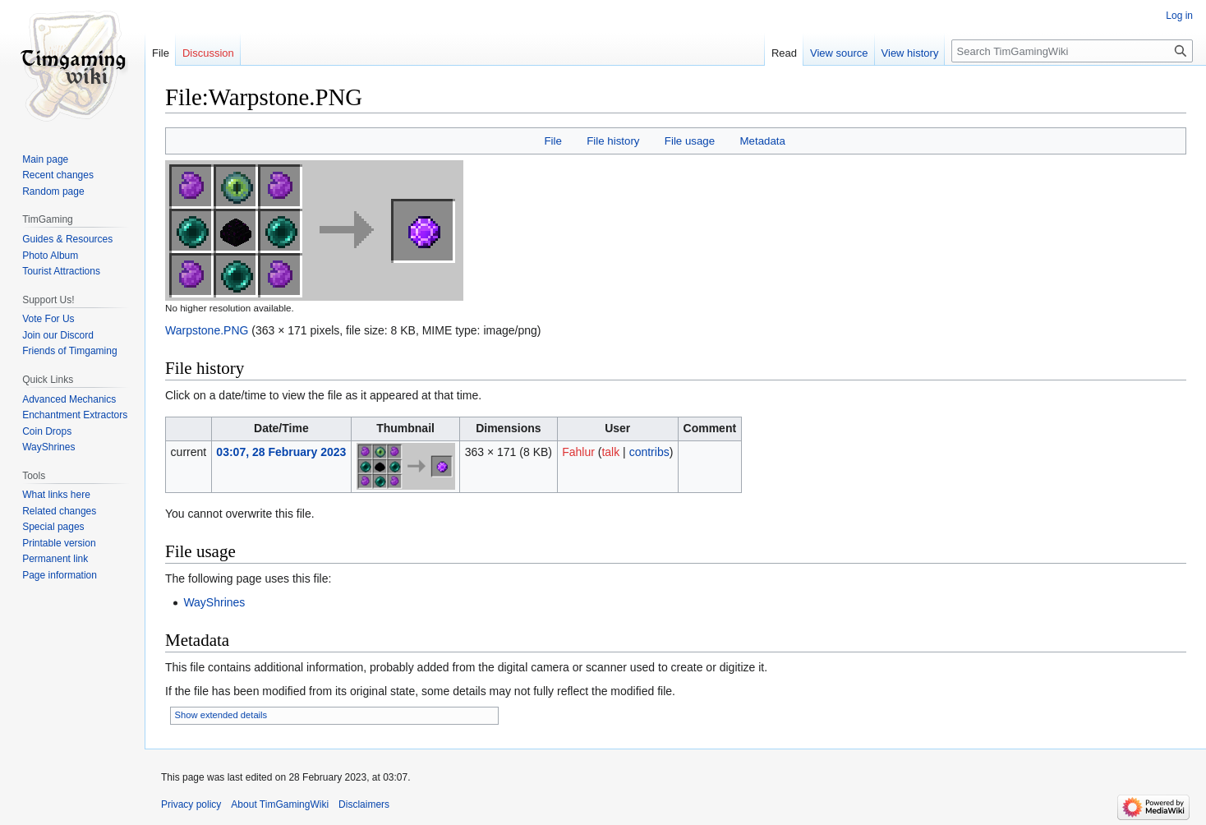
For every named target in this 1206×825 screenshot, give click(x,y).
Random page (53, 191)
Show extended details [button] (221, 715)
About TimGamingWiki (280, 804)
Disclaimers (363, 804)
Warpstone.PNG (206, 330)
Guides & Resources (67, 239)
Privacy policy (191, 804)
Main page (45, 159)
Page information (59, 575)
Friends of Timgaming (69, 351)
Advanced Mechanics (69, 399)
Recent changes (58, 175)
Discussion (208, 53)
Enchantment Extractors (74, 415)
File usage (690, 141)
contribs (649, 452)
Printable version (58, 543)
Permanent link (55, 559)
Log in (1179, 15)
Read (784, 53)
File (552, 141)
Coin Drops (46, 431)
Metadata (762, 141)
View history (910, 53)
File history (613, 141)
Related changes (59, 511)
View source (839, 53)
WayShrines (214, 602)
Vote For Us (48, 319)
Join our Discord (58, 335)
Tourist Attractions (61, 271)
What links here (56, 494)
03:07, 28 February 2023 (281, 452)
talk (610, 452)
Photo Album (50, 255)
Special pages (53, 526)
